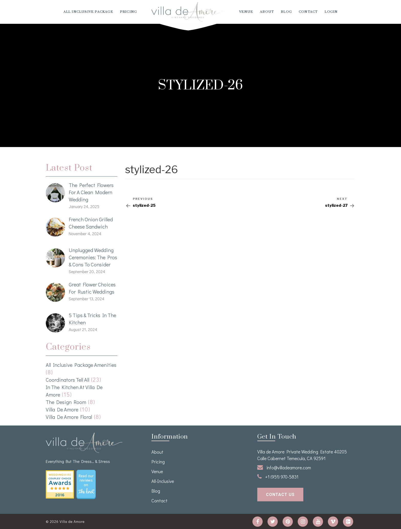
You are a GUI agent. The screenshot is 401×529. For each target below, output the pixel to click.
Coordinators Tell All (67, 379)
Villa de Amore (62, 409)
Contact (308, 12)
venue (246, 12)
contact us (280, 494)
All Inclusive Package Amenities (81, 364)
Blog (286, 12)
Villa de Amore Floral (69, 416)
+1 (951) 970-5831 (277, 477)
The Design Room (66, 402)
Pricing (128, 12)
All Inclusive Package (88, 12)
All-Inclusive (162, 481)
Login (331, 12)
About (267, 12)
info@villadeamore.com (284, 467)
